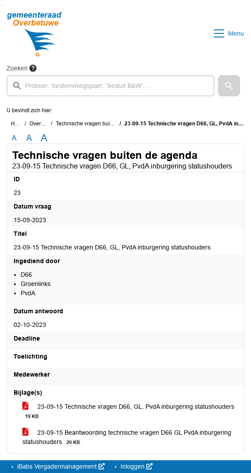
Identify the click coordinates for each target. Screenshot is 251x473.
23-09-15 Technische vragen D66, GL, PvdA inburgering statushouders (128, 411)
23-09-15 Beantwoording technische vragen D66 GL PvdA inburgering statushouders (126, 437)
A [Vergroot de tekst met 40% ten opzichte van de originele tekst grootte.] (44, 138)
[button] (229, 85)
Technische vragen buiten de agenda (100, 124)
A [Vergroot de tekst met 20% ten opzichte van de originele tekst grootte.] (29, 138)
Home (18, 124)
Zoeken (17, 68)
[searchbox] (111, 85)
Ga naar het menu (2, 5)
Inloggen (136, 466)
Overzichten (43, 124)
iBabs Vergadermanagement (60, 466)
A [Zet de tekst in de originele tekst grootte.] (14, 138)
